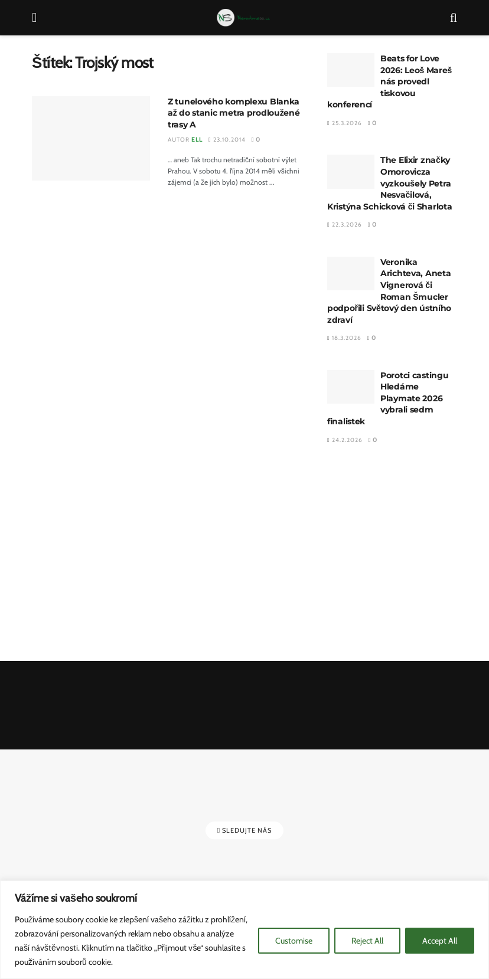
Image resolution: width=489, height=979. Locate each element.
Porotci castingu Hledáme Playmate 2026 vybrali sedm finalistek (388, 398)
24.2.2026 (345, 440)
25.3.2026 (344, 123)
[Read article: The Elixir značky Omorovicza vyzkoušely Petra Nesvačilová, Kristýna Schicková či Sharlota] (350, 171)
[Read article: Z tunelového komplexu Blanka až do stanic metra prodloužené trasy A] (91, 138)
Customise (293, 940)
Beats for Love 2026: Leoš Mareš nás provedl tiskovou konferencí (389, 81)
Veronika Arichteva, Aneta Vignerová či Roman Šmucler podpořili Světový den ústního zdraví (389, 291)
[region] (244, 929)
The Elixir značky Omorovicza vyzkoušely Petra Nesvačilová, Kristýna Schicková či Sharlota (389, 183)
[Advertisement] (392, 554)
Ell (197, 139)
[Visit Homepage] (243, 18)
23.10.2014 (227, 139)
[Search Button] (453, 17)
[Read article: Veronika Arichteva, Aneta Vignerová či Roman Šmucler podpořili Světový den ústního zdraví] (350, 273)
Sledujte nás (244, 830)
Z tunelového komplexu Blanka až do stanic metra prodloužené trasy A (234, 113)
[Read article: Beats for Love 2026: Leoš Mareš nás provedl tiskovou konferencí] (350, 70)
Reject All (367, 940)
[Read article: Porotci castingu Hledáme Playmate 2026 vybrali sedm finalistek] (350, 387)
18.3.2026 (344, 338)
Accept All (439, 940)
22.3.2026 (344, 224)
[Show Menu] (34, 17)
